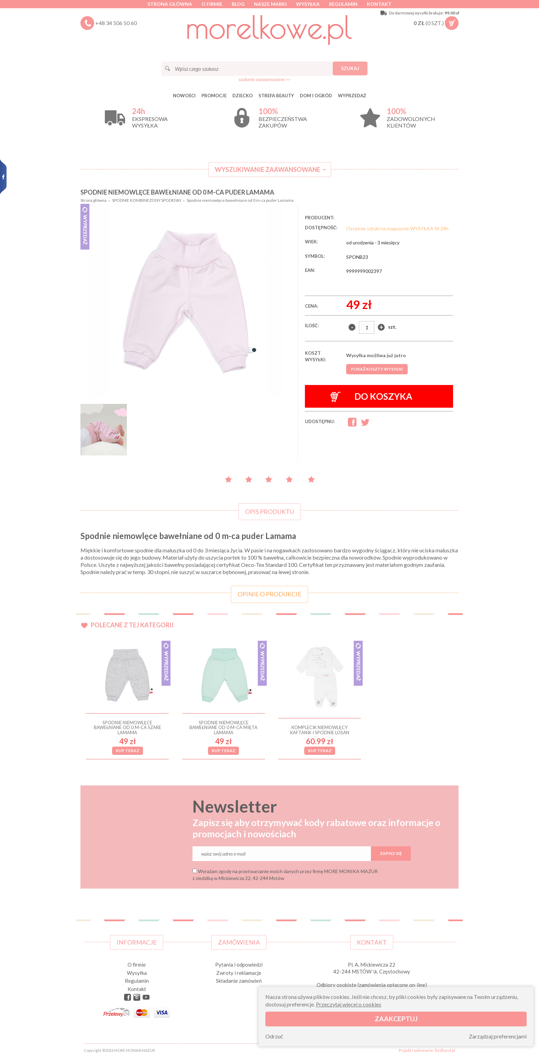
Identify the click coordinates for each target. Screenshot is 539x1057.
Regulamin (343, 4)
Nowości (184, 95)
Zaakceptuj (396, 1019)
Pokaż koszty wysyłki (377, 369)
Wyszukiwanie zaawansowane (267, 169)
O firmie (211, 4)
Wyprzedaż (352, 95)
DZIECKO (242, 95)
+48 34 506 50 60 (116, 23)
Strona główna (169, 4)
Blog (238, 4)
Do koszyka (371, 396)
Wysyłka (308, 4)
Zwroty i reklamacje (238, 973)
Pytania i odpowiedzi (239, 964)
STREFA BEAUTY (276, 95)
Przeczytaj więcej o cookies (348, 1004)
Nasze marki (270, 4)
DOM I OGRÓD (316, 95)
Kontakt (379, 4)
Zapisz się (391, 853)
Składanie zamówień (239, 981)
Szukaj (350, 68)
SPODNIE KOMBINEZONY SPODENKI (146, 200)
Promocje (214, 95)
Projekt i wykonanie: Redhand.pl (427, 1050)
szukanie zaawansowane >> (264, 79)
